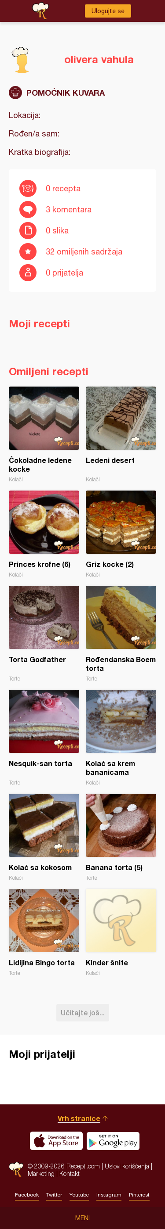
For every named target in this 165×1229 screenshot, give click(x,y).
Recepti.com (16, 1169)
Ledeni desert (121, 435)
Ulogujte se (108, 10)
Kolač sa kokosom (44, 837)
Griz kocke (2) (121, 534)
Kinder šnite (121, 932)
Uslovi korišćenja (127, 1166)
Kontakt (69, 1173)
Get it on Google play (113, 1141)
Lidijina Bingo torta (44, 932)
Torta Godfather (44, 634)
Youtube (79, 1195)
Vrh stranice (79, 1118)
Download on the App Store (56, 1141)
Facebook (27, 1195)
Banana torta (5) (121, 837)
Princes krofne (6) (44, 534)
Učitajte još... (83, 1012)
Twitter (54, 1195)
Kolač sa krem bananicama (121, 738)
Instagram (108, 1195)
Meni (82, 1218)
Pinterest (139, 1195)
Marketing (41, 1173)
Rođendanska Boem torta (121, 634)
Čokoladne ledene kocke (44, 435)
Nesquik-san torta (44, 738)
